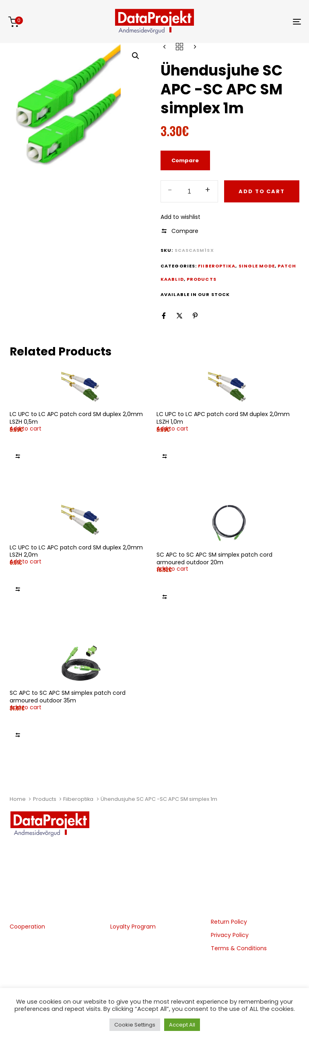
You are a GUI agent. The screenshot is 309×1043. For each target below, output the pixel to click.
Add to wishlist (180, 217)
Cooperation (27, 927)
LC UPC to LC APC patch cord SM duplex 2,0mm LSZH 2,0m (76, 551)
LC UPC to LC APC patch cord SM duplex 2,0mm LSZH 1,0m (223, 418)
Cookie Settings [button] (134, 1025)
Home (18, 799)
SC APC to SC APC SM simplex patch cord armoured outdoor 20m (214, 558)
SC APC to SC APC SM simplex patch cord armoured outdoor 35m (68, 696)
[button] (135, 56)
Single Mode (257, 266)
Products (44, 799)
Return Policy (229, 922)
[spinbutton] (189, 191)
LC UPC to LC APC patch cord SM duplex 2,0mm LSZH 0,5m (76, 418)
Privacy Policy (230, 935)
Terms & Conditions (239, 948)
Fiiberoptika (78, 799)
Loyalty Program (133, 927)
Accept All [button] (182, 1025)
